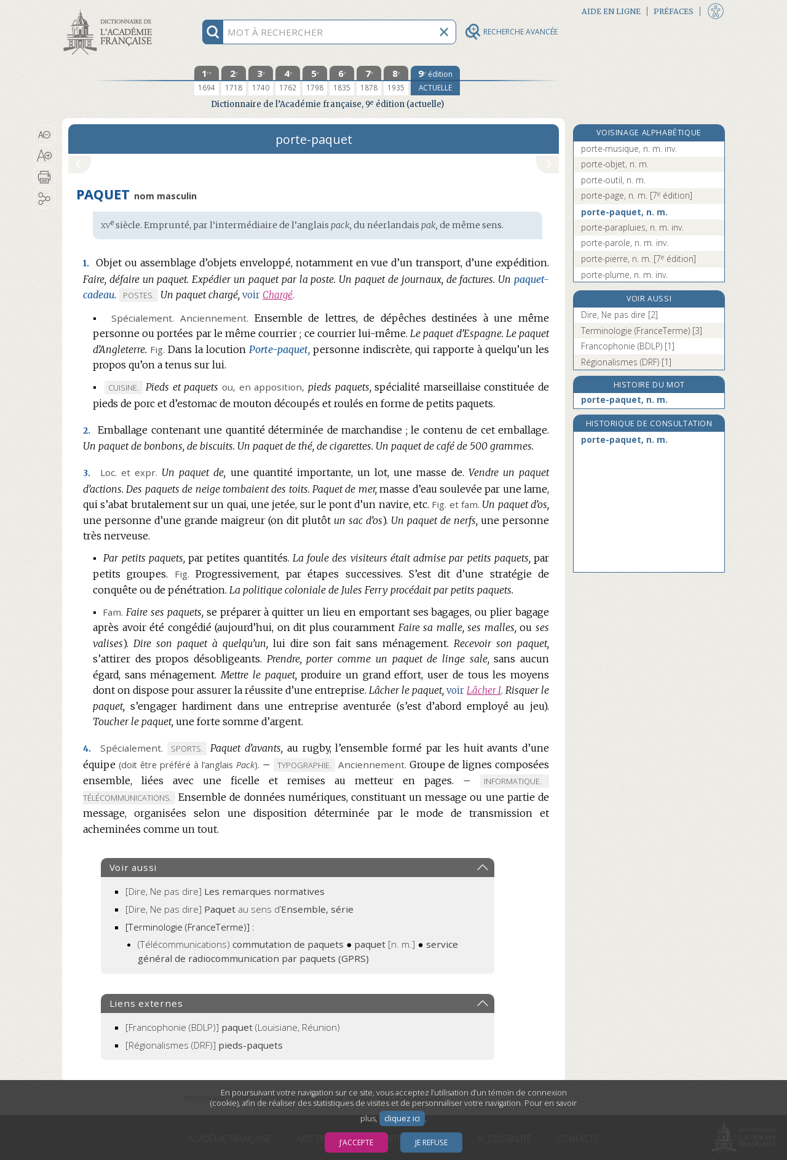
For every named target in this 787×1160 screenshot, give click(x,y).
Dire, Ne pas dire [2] (619, 314)
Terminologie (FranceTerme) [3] (641, 330)
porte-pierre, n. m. (638, 258)
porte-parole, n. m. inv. (624, 242)
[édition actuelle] (435, 80)
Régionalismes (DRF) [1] (626, 362)
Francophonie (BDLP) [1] (627, 346)
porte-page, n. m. (636, 195)
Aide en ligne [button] (611, 11)
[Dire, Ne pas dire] (225, 891)
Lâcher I (484, 690)
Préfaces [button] (674, 11)
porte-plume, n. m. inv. (624, 274)
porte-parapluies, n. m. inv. (632, 227)
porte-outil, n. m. (613, 180)
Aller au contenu (110, 10)
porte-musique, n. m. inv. (629, 148)
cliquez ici (402, 1118)
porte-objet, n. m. (615, 164)
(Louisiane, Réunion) (232, 1027)
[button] (44, 135)
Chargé (278, 295)
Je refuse (431, 1142)
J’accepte (356, 1142)
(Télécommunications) (241, 944)
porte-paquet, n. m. (624, 212)
